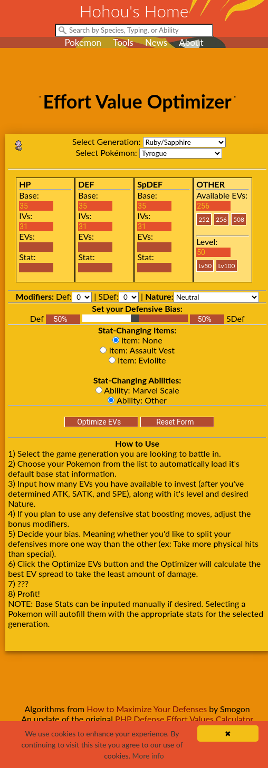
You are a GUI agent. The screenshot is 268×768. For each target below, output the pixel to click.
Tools (123, 42)
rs (184, 142)
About (191, 42)
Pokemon (82, 42)
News (156, 42)
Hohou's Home (134, 11)
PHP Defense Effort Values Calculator (184, 719)
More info (148, 755)
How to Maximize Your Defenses (147, 709)
